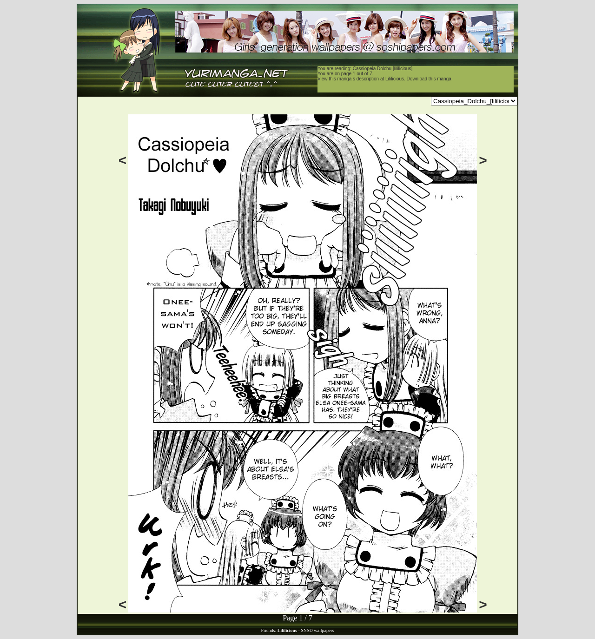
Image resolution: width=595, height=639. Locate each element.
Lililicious (394, 78)
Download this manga (429, 78)
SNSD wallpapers (317, 630)
